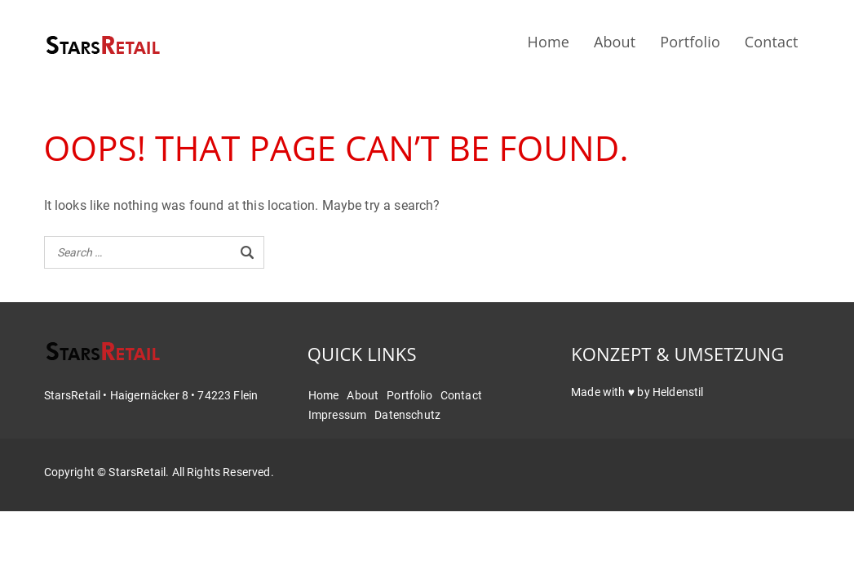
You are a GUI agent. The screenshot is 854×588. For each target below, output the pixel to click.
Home (548, 41)
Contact (772, 41)
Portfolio (690, 41)
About (614, 41)
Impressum (337, 414)
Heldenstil (678, 392)
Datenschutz (407, 414)
